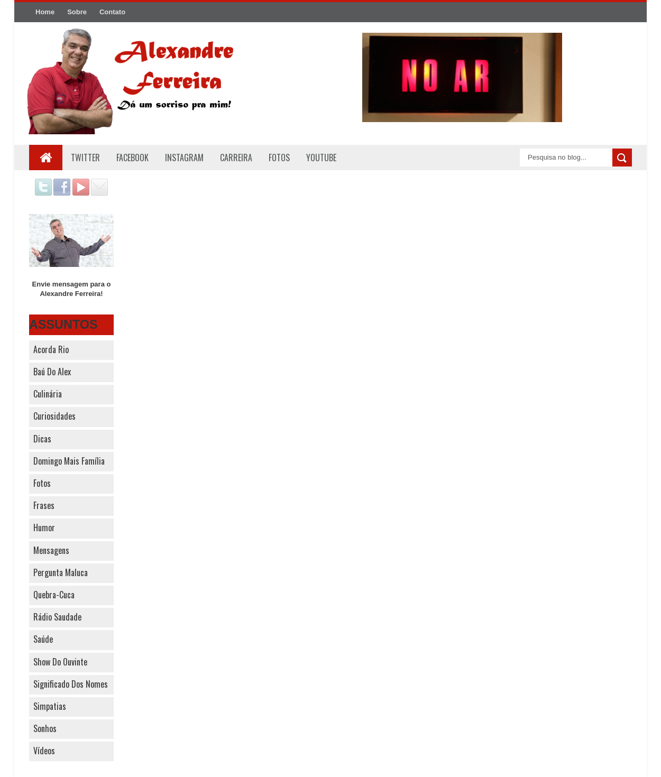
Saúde (43, 639)
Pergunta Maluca (60, 572)
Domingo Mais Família (69, 461)
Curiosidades (54, 416)
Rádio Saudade (57, 616)
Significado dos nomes (70, 684)
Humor (44, 527)
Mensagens (51, 550)
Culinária (47, 393)
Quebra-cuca (54, 594)
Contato (112, 12)
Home (44, 12)
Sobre (77, 12)
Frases (43, 505)
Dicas (42, 438)
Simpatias (49, 706)
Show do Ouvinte (60, 661)
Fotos (42, 483)
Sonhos (45, 728)
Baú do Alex (52, 371)
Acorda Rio (51, 349)
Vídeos (44, 750)
